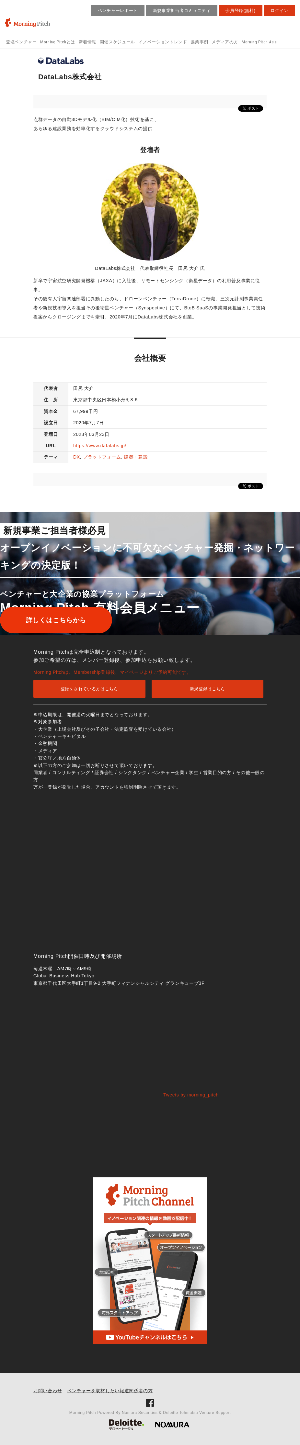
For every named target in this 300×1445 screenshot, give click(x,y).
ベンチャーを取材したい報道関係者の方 (110, 1390)
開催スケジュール (117, 41)
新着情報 (88, 41)
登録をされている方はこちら (89, 688)
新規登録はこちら (207, 688)
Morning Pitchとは (57, 41)
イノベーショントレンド (163, 41)
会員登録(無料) (240, 10)
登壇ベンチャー (21, 41)
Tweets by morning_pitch (191, 1094)
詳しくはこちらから (56, 620)
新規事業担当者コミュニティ (182, 10)
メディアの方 (225, 41)
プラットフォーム (102, 457)
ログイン (279, 10)
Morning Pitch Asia (259, 41)
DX (76, 457)
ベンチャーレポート (118, 10)
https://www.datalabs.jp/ (99, 445)
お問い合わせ (47, 1390)
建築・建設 (136, 457)
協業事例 (199, 41)
